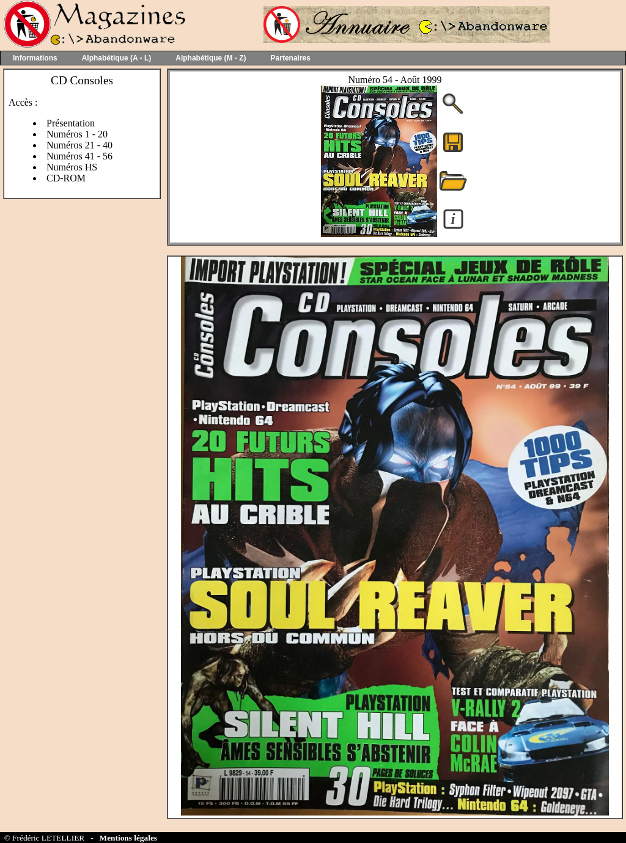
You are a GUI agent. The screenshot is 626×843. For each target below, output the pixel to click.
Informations (35, 58)
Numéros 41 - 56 (79, 156)
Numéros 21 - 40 (79, 145)
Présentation (70, 123)
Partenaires (291, 58)
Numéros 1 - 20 (77, 134)
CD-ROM (66, 178)
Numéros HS (71, 167)
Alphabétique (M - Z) (210, 58)
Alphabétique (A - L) (117, 58)
